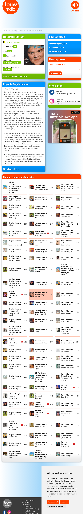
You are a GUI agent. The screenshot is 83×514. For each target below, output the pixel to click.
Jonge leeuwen (67, 312)
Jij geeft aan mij (41, 312)
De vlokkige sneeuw (15, 233)
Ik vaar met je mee (15, 303)
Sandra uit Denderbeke (41, 396)
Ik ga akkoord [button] (53, 502)
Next (80, 13)
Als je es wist (67, 199)
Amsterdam (41, 207)
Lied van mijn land (41, 342)
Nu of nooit (15, 377)
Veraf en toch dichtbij (67, 414)
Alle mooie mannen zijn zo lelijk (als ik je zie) (67, 187)
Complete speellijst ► (58, 43)
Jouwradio (7, 30)
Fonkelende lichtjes (41, 269)
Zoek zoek (41, 454)
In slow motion (41, 303)
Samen (64, 387)
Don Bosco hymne (41, 250)
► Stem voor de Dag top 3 (31, 509)
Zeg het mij (65, 444)
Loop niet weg (41, 350)
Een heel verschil (15, 258)
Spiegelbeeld (39, 404)
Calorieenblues (67, 215)
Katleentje (15, 321)
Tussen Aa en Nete (15, 414)
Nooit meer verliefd (67, 366)
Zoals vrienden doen (15, 454)
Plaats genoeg (15, 387)
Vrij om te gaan (41, 425)
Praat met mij (41, 387)
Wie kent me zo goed (41, 444)
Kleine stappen (67, 321)
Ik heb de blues (67, 294)
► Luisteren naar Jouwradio (28, 501)
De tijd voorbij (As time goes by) (67, 224)
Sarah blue (67, 396)
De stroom (41, 224)
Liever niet (15, 350)
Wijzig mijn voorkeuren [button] (56, 506)
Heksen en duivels (41, 283)
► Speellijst (26, 506)
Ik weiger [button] (64, 502)
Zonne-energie (67, 454)
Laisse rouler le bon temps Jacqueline (67, 330)
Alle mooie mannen (41, 187)
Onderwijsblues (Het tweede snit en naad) (67, 377)
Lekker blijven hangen (13, 342)
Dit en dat (15, 250)
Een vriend (67, 258)
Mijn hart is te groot (67, 358)
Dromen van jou (67, 250)
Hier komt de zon (13, 294)
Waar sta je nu (15, 436)
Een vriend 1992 (15, 269)
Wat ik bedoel (15, 444)
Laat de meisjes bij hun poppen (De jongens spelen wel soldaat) (15, 330)
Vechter (39, 414)
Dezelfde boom (67, 243)
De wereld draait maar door (40, 233)
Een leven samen (41, 258)
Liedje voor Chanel (67, 342)
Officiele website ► (11, 169)
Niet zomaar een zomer (15, 366)
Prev (3, 13)
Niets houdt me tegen (41, 366)
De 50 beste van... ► (57, 51)
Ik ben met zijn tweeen (41, 294)
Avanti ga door (67, 207)
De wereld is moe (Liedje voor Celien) (15, 243)
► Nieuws (26, 504)
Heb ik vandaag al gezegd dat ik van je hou (15, 283)
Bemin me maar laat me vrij (15, 215)
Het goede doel (67, 283)
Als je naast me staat (15, 207)
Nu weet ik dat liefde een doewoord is (41, 377)
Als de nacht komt (41, 199)
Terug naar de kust (67, 404)
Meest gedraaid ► (56, 47)
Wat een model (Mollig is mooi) (67, 436)
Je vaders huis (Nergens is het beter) (15, 312)
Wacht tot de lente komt (41, 436)
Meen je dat (15, 358)
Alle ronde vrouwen (15, 199)
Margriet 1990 (67, 350)
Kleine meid (41, 321)
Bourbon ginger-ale (41, 215)
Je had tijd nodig (67, 303)
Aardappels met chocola (15, 187)
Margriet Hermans (20, 30)
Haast (67, 269)
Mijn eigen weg (41, 358)
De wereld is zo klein (41, 243)
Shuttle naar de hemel (15, 404)
